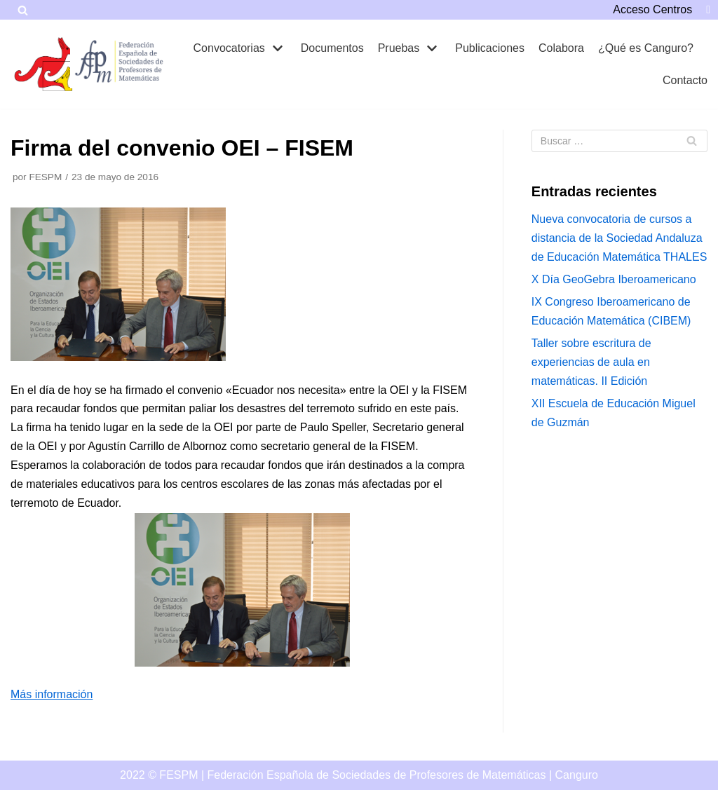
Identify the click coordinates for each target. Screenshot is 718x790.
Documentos (332, 48)
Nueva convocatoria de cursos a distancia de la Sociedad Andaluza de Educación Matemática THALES (619, 238)
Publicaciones (489, 48)
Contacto (685, 80)
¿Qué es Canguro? (645, 48)
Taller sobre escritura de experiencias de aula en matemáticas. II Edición (591, 362)
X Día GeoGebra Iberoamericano (613, 279)
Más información (52, 694)
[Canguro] (46, 64)
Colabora (561, 48)
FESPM (45, 177)
